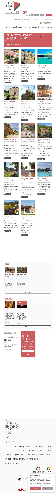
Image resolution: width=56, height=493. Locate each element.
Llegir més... (7, 82)
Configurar (47, 488)
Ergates (14, 441)
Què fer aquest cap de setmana (21, 20)
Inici (4, 30)
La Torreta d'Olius (26, 216)
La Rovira (6, 178)
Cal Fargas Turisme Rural (43, 139)
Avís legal (8, 459)
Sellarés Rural (25, 65)
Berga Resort (41, 178)
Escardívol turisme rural (9, 102)
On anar (20, 27)
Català (49, 15)
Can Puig (40, 101)
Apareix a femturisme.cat (28, 455)
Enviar (28, 354)
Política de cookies (32, 459)
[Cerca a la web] (17, 12)
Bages (13, 30)
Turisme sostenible (45, 23)
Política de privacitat (19, 459)
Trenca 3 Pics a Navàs (21, 274)
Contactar (10, 455)
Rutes (14, 27)
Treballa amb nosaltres (44, 455)
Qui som (17, 455)
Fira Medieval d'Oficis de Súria (9, 275)
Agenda (8, 27)
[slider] (40, 37)
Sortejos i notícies (37, 20)
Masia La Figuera (9, 65)
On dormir (27, 27)
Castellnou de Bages (20, 30)
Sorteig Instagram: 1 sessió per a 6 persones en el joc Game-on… (21, 310)
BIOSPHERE (48, 470)
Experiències (48, 20)
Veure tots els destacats (28, 326)
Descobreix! (49, 27)
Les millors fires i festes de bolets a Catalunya (9, 310)
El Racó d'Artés (42, 65)
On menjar (34, 27)
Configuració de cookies (12, 463)
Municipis (8, 30)
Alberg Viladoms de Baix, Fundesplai (27, 179)
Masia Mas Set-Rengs (27, 139)
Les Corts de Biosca (10, 139)
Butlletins (48, 451)
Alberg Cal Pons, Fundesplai (26, 102)
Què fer (42, 27)
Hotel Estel (7, 216)
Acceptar (35, 488)
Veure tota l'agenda (28, 292)
